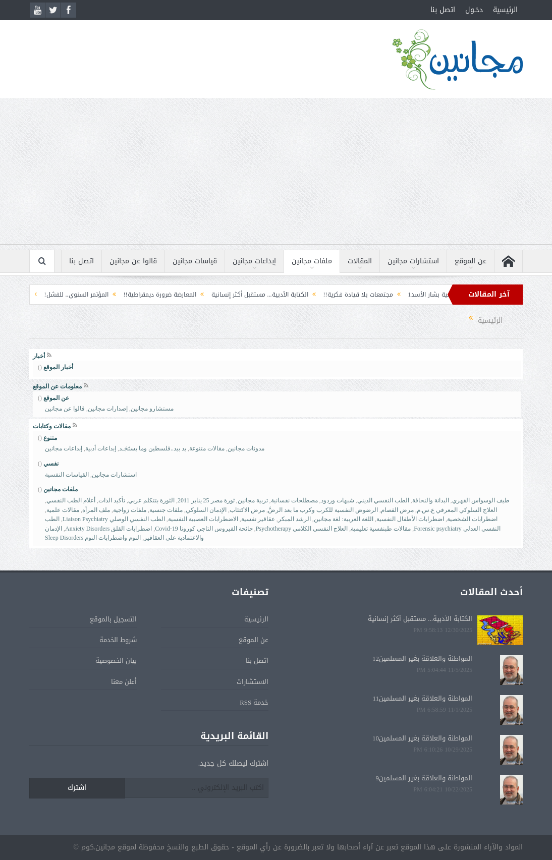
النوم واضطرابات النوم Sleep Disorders (93, 537)
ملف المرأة (96, 509)
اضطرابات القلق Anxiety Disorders (108, 528)
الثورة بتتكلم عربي (151, 500)
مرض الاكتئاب (247, 509)
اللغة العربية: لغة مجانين (343, 519)
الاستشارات (252, 681)
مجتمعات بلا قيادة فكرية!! (351, 294)
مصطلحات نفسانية (294, 500)
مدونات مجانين (246, 448)
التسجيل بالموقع (113, 619)
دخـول (474, 10)
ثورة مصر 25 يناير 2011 (206, 500)
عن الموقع (470, 261)
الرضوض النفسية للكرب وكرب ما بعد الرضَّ (323, 509)
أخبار (39, 356)
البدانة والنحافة (430, 500)
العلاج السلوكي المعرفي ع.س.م (457, 509)
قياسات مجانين (195, 261)
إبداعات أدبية (100, 448)
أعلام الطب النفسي (70, 500)
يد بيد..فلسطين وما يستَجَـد (152, 448)
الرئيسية (505, 10)
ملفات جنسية (166, 509)
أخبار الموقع (58, 367)
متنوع (50, 437)
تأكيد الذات (111, 500)
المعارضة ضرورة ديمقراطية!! (153, 294)
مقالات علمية (62, 509)
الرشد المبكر (294, 519)
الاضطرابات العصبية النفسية (203, 519)
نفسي (51, 463)
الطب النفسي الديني (383, 500)
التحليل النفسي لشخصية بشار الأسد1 (450, 294)
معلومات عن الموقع (57, 386)
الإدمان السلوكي (206, 509)
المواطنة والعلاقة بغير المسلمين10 (422, 738)
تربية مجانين (253, 500)
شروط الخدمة (118, 640)
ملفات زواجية (129, 509)
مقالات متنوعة (207, 448)
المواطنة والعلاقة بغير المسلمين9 (424, 778)
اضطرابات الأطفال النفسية (410, 519)
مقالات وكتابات (52, 426)
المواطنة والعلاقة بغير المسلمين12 (422, 658)
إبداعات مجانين (254, 261)
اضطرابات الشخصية (472, 519)
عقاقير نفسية (258, 519)
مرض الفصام (397, 509)
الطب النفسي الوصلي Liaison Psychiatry (114, 519)
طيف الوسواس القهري (481, 500)
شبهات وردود (337, 500)
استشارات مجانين (413, 261)
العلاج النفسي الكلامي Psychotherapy (302, 528)
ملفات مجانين (312, 261)
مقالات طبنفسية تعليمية (381, 528)
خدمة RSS (254, 702)
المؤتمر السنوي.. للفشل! (69, 294)
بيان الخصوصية (116, 660)
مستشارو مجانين (152, 408)
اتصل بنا (442, 10)
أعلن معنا (124, 681)
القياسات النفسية (67, 474)
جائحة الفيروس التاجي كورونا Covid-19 (203, 528)
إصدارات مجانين (108, 408)
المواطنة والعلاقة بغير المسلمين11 (422, 698)
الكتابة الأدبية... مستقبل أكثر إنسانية (252, 294)
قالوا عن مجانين (133, 261)
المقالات (360, 261)
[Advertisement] (276, 173)
